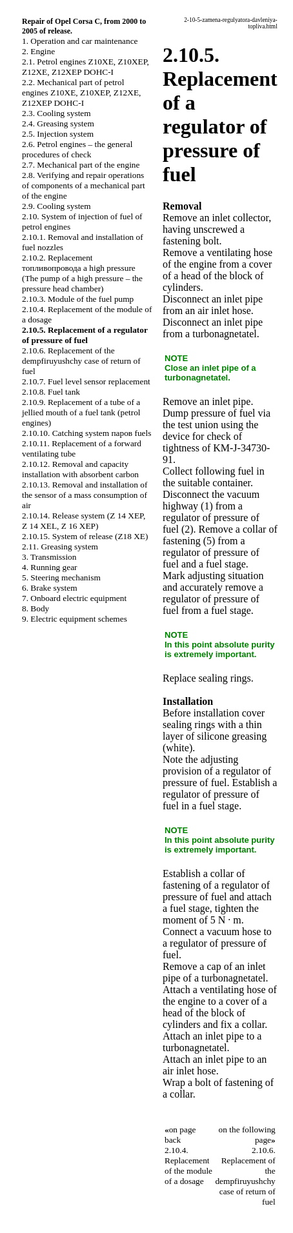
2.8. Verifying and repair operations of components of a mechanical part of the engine (83, 185)
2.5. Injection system (58, 134)
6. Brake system (49, 588)
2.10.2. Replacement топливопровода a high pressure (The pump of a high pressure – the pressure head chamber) (82, 273)
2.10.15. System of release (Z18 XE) (85, 536)
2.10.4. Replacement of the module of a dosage (188, 1165)
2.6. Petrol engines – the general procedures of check (77, 149)
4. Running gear (49, 567)
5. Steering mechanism (61, 577)
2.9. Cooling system (56, 206)
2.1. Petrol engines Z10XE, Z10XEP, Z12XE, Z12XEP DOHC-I (85, 67)
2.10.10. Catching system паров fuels (86, 433)
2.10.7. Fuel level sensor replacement (86, 381)
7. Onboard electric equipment (74, 598)
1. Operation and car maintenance (79, 41)
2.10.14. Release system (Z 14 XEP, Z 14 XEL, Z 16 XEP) (83, 521)
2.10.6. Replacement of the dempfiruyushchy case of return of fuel (81, 361)
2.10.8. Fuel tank (51, 392)
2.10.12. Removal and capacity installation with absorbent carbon (80, 469)
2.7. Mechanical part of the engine (80, 165)
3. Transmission (49, 557)
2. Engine (38, 51)
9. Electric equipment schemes (74, 619)
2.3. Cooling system (56, 113)
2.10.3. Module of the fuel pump (78, 299)
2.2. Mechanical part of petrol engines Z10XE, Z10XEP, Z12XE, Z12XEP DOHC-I (81, 92)
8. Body (35, 608)
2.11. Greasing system (60, 546)
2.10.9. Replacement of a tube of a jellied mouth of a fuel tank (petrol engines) (81, 412)
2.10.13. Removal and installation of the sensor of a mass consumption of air (84, 495)
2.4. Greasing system (58, 123)
